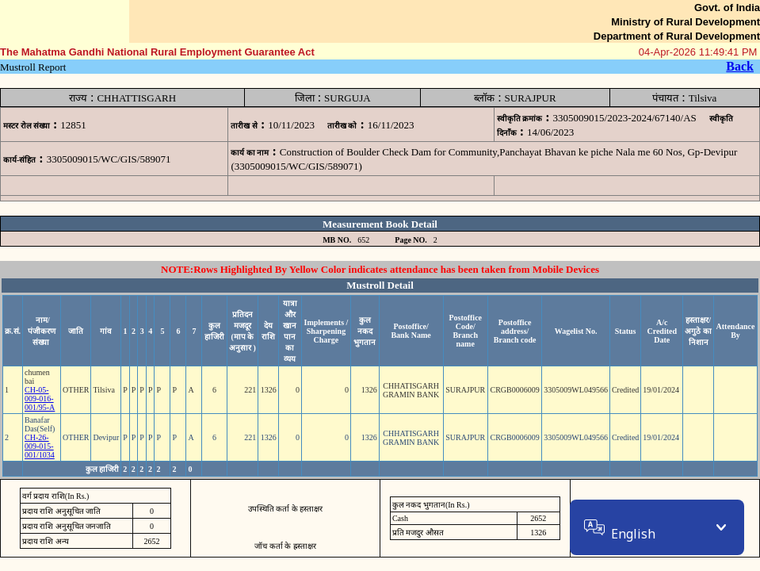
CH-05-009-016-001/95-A (40, 398)
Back (740, 66)
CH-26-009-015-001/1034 (40, 446)
